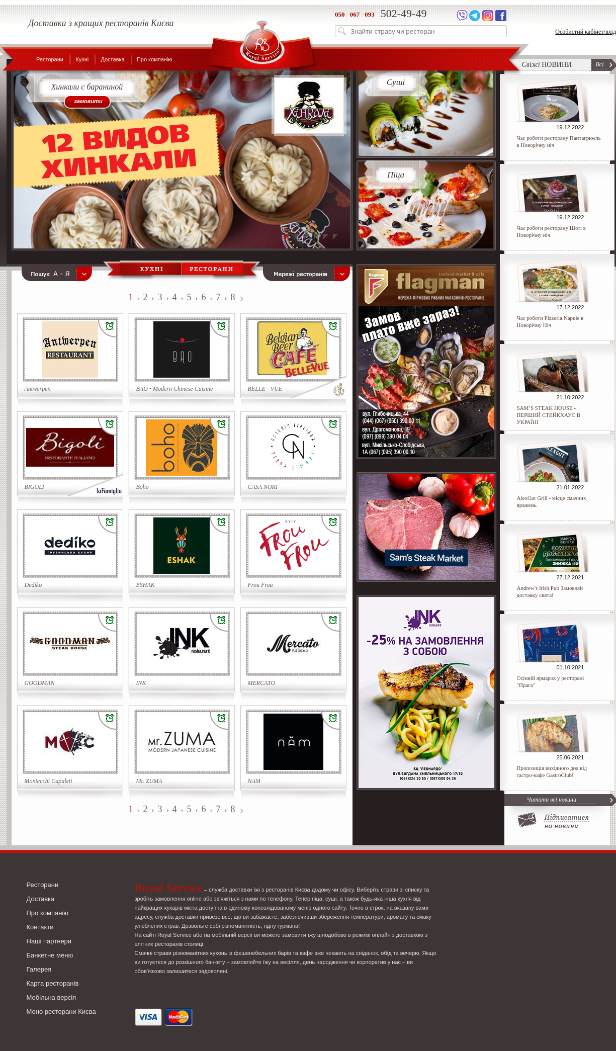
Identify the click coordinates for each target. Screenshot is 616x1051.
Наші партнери (49, 941)
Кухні (82, 59)
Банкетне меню (50, 955)
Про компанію (154, 59)
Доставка (112, 59)
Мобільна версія (51, 997)
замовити (88, 101)
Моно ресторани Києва (61, 1011)
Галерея (39, 969)
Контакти (40, 927)
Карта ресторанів (53, 983)
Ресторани (49, 59)
